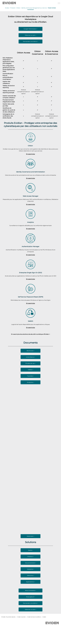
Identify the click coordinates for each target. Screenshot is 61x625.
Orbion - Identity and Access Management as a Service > (32, 8)
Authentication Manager (30, 246)
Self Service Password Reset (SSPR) (30, 297)
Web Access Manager (30, 196)
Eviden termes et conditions (34, 616)
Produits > (13, 8)
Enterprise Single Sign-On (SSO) (30, 273)
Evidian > (7, 8)
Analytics (30, 222)
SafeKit (30, 321)
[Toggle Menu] (59, 3)
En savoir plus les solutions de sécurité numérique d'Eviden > (30, 334)
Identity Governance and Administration (30, 172)
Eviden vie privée (21, 616)
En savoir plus (30, 154)
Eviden (44, 616)
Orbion (30, 146)
